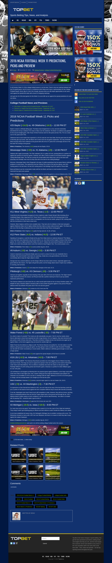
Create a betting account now (18, 423)
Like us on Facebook (86, 101)
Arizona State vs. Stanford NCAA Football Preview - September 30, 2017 (34, 110)
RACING (54, 20)
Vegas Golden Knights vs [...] (89, 156)
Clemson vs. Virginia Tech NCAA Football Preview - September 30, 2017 (34, 108)
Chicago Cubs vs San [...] (88, 169)
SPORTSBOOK (14, 2)
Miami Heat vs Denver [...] (88, 128)
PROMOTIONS (32, 2)
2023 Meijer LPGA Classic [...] (89, 121)
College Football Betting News (53, 70)
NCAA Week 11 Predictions (24, 506)
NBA (30, 20)
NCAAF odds (52, 506)
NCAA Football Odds (59, 499)
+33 (31, 353)
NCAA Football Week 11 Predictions (44, 503)
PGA (41, 20)
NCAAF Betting (40, 506)
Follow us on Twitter (86, 98)
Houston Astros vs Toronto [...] (89, 162)
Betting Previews (39, 70)
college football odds (60, 495)
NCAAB (24, 20)
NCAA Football (28, 499)
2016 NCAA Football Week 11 (25, 495)
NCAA (18, 499)
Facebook (14, 543)
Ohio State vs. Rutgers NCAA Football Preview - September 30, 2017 (33, 106)
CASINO (23, 2)
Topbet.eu (61, 559)
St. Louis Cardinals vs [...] (88, 114)
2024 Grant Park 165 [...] (87, 107)
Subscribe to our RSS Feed (88, 94)
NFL (18, 20)
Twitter (11, 543)
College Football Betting (44, 495)
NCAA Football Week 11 (24, 503)
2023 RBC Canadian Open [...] (89, 135)
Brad (15, 70)
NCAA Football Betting (42, 499)
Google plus (17, 543)
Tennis (47, 20)
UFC (35, 20)
